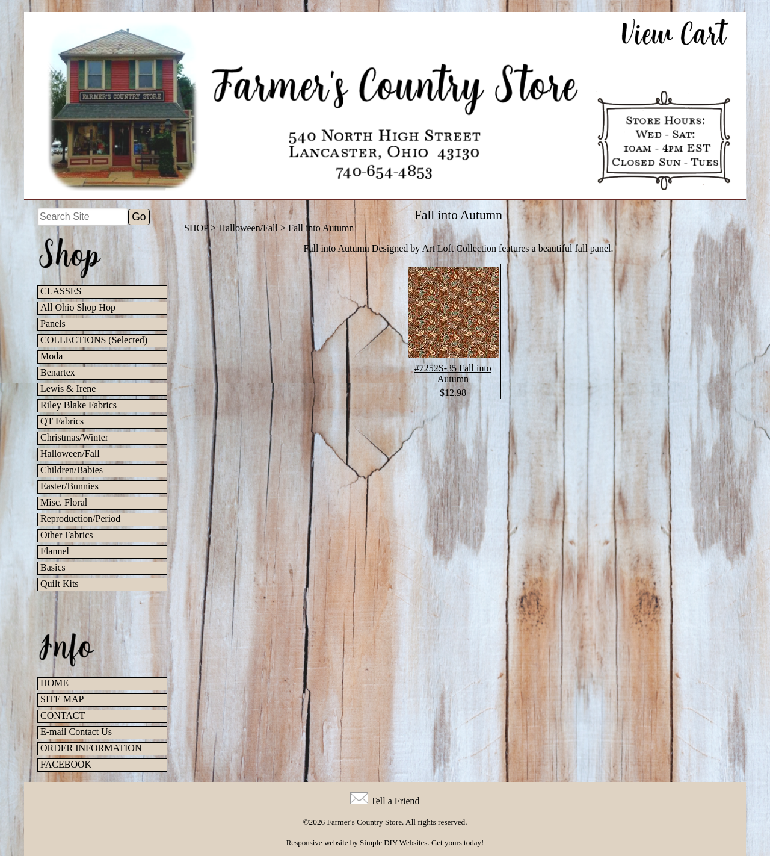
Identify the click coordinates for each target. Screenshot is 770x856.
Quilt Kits (59, 583)
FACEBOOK (65, 764)
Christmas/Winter (74, 437)
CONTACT (62, 715)
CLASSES (60, 291)
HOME (54, 683)
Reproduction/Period (80, 518)
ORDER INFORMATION (90, 748)
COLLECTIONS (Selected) (93, 340)
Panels (53, 323)
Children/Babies (71, 470)
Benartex (57, 372)
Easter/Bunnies (69, 486)
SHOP (196, 228)
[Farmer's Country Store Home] (385, 105)
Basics (53, 567)
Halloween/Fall (70, 453)
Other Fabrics (66, 535)
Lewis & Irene (68, 388)
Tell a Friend (395, 801)
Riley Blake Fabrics (78, 405)
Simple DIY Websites (393, 842)
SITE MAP (62, 699)
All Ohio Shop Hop (78, 307)
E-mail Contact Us (76, 732)
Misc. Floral (63, 502)
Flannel (54, 551)
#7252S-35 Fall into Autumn (452, 373)
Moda (51, 356)
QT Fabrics (62, 421)
